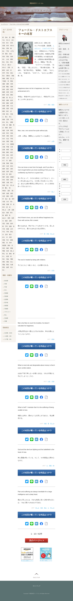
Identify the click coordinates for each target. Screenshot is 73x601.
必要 (10, 221)
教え (3, 62)
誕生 (9, 190)
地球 (3, 193)
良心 (11, 262)
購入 (7, 114)
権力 (7, 111)
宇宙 (7, 51)
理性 (3, 262)
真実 (3, 158)
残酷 (10, 125)
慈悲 (11, 136)
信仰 (11, 155)
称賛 (7, 149)
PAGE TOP (36, 577)
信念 (11, 158)
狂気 (7, 95)
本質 (10, 237)
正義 (3, 163)
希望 (11, 89)
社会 (7, 138)
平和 (7, 231)
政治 (11, 166)
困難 (11, 122)
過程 (7, 78)
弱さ (3, 259)
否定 (3, 223)
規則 (7, 89)
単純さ (4, 190)
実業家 (6, 293)
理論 (3, 264)
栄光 (3, 56)
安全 (3, 43)
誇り (3, 237)
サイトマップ (36, 586)
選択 (3, 177)
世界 (7, 171)
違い (13, 190)
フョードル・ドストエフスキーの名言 (19, 24)
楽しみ (12, 185)
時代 (7, 133)
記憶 (3, 86)
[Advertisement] (36, 304)
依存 (7, 45)
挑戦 (7, 196)
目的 (3, 248)
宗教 (11, 141)
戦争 (10, 174)
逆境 (7, 92)
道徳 (3, 204)
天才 (7, 201)
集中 (3, 144)
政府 (3, 171)
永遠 (10, 53)
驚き (11, 62)
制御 (7, 163)
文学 (11, 229)
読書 (7, 204)
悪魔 (50, 465)
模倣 (11, 248)
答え (10, 117)
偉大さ (12, 45)
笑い (53, 191)
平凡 (3, 231)
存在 (3, 179)
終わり (4, 67)
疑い (3, 51)
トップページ (4, 24)
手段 (11, 138)
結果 (11, 103)
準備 (7, 147)
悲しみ (52, 234)
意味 (7, 48)
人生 (7, 158)
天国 (3, 201)
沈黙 (11, 196)
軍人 (5, 315)
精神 (3, 169)
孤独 (3, 119)
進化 (7, 155)
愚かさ (9, 64)
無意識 (4, 245)
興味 (11, 95)
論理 (7, 267)
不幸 (3, 229)
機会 (7, 86)
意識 (3, 45)
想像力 (12, 177)
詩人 (5, 290)
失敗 (11, 133)
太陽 (7, 182)
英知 (7, 56)
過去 (11, 73)
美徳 (7, 223)
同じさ (4, 64)
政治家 (6, 280)
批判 (11, 223)
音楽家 (6, 318)
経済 (11, 100)
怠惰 (11, 179)
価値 (3, 78)
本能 (3, 240)
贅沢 (7, 169)
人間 (53, 141)
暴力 (10, 234)
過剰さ (8, 75)
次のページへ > (36, 540)
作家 (5, 284)
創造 (7, 177)
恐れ (7, 62)
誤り (13, 40)
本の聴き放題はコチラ (46, 560)
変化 (11, 231)
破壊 (6, 215)
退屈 (7, 179)
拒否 (11, 92)
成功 (3, 166)
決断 (7, 105)
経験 (7, 100)
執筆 (3, 136)
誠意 (10, 160)
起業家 (6, 299)
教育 (3, 95)
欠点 (11, 105)
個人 (6, 117)
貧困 (10, 226)
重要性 (12, 144)
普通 (7, 229)
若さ (11, 267)
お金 (49, 381)
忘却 (6, 234)
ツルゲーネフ (46, 48)
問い (11, 201)
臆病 (11, 59)
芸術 (3, 103)
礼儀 (11, 264)
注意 (3, 196)
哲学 (13, 199)
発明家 (6, 305)
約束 (7, 251)
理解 (11, 259)
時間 (6, 127)
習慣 (7, 141)
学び (7, 240)
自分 (3, 138)
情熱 (3, 152)
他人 (7, 185)
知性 (41, 508)
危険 (11, 86)
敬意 (3, 100)
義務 (3, 92)
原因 (3, 108)
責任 (11, 171)
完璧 (11, 84)
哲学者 (6, 302)
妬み (3, 212)
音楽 (9, 67)
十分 (7, 144)
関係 (11, 81)
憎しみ (4, 210)
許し (3, 256)
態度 (3, 182)
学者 (5, 287)
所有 (3, 155)
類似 (7, 264)
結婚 (3, 105)
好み (3, 122)
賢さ (3, 75)
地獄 (45, 423)
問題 (3, 251)
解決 (3, 70)
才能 (53, 381)
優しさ (12, 251)
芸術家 (6, 296)
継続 (7, 103)
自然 (3, 133)
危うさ (8, 40)
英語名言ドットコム (36, 3)
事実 (11, 130)
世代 (3, 174)
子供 (53, 270)
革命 (7, 73)
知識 (7, 193)
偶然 (3, 97)
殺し (7, 122)
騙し (6, 188)
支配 (7, 136)
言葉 (7, 119)
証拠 (3, 149)
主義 (3, 147)
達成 (53, 104)
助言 (11, 152)
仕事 (7, 130)
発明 (9, 218)
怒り (7, 43)
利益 (7, 259)
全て (3, 160)
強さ (6, 199)
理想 (7, 262)
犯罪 (13, 218)
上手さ (12, 51)
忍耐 (13, 210)
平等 (6, 226)
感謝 (3, 84)
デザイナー (7, 312)
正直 (11, 147)
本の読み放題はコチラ (27, 560)
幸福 (49, 104)
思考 (10, 127)
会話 (7, 70)
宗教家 (6, 308)
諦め (6, 37)
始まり (4, 218)
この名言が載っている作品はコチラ (36, 111)
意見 (11, 43)
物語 (7, 248)
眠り (11, 212)
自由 (3, 141)
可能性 (4, 81)
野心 (3, 253)
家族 (13, 75)
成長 (11, 169)
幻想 (11, 108)
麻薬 (11, 240)
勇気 (10, 253)
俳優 (5, 321)
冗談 (11, 149)
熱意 (7, 212)
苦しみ (52, 423)
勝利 (7, 152)
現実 (7, 108)
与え (3, 40)
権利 (3, 111)
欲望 (7, 256)
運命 (6, 53)
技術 (3, 89)
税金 (11, 163)
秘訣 (6, 221)
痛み (45, 508)
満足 (3, 242)
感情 (7, 84)
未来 (10, 242)
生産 (7, 166)
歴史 (3, 267)
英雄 (11, 56)
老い (3, 59)
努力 (3, 207)
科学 (3, 73)
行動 (3, 114)
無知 (9, 245)
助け (11, 182)
